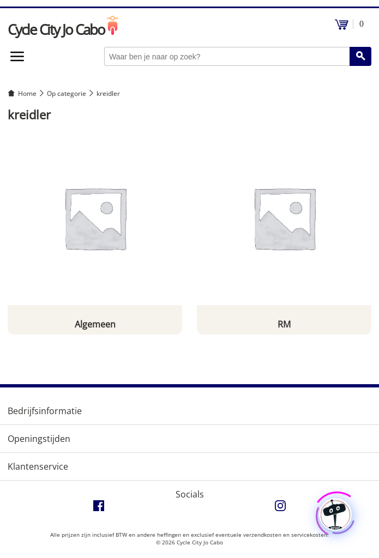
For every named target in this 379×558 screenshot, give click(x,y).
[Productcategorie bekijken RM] (284, 232)
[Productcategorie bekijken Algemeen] (95, 232)
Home (27, 93)
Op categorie (66, 93)
